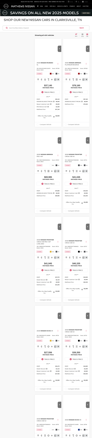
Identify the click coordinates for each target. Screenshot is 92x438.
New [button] (41, 6)
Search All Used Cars (46, 355)
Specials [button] (52, 6)
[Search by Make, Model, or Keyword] (43, 28)
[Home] (37, 6)
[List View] (87, 35)
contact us (64, 333)
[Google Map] (27, 394)
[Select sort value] (76, 35)
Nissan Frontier (14, 310)
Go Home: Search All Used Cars (74, 355)
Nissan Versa (13, 318)
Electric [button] (86, 6)
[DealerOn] (8, 431)
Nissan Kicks (13, 307)
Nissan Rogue (13, 301)
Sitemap (71, 431)
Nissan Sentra (13, 314)
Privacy (66, 431)
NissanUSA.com (78, 431)
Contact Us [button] (67, 380)
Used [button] (46, 6)
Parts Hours (74, 418)
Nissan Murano (13, 298)
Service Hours (74, 415)
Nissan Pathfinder (14, 325)
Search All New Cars (18, 355)
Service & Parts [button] (62, 6)
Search (82, 28)
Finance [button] (72, 6)
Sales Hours (74, 389)
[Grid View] (82, 35)
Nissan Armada (13, 321)
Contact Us (61, 431)
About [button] (79, 6)
